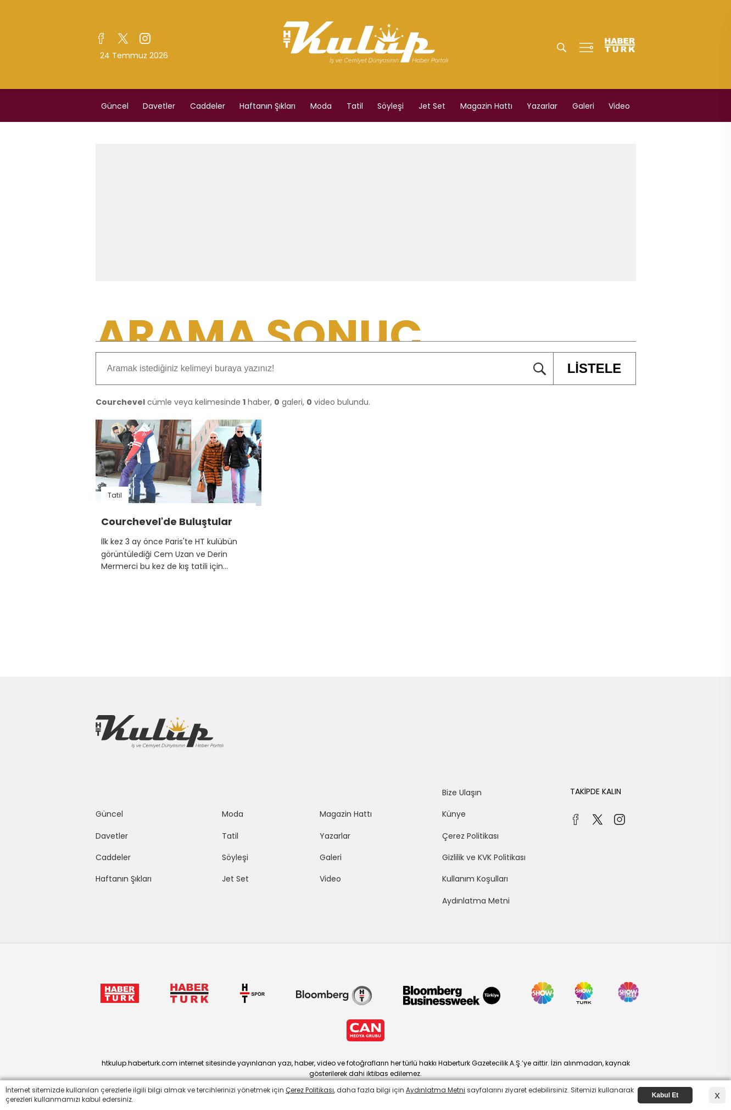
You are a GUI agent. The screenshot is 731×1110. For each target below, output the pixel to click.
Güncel (115, 106)
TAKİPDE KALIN (595, 791)
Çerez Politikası (470, 835)
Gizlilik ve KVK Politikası (484, 857)
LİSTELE (587, 368)
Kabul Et (665, 1095)
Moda (321, 106)
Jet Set (431, 106)
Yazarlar (542, 106)
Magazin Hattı (486, 106)
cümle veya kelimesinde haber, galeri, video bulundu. (233, 402)
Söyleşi (390, 106)
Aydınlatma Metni (476, 900)
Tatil (355, 106)
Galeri (583, 106)
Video (619, 106)
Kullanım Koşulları (475, 878)
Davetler (159, 106)
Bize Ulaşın (462, 792)
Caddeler (207, 106)
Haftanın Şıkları (267, 106)
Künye (454, 813)
